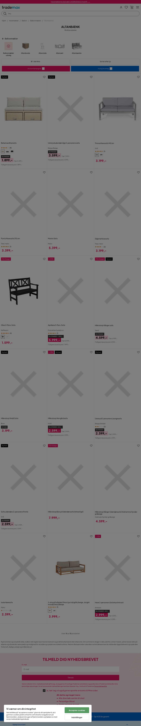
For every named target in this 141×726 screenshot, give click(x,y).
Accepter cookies (77, 710)
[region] (48, 713)
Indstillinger (76, 717)
